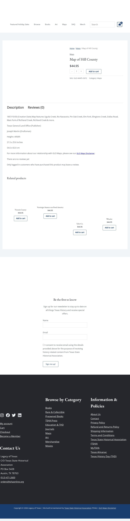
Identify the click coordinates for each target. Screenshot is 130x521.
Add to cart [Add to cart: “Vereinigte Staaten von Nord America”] (50, 217)
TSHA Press (51, 423)
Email (45, 334)
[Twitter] (14, 418)
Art (56, 24)
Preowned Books (54, 418)
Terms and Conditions (102, 437)
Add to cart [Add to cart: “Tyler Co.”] (80, 233)
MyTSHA (95, 450)
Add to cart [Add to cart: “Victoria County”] (21, 219)
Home (72, 48)
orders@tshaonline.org (13, 484)
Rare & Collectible (55, 414)
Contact (95, 420)
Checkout (5, 434)
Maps (63, 24)
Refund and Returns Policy (105, 429)
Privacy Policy (98, 425)
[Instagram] (2, 418)
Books (48, 24)
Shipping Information (102, 433)
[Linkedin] (20, 418)
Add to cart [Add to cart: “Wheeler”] (109, 228)
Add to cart (94, 71)
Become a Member (10, 438)
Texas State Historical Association (77, 510)
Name (45, 322)
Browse (39, 24)
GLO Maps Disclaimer (86, 153)
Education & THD (54, 427)
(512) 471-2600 (9, 479)
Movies (49, 448)
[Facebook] (8, 418)
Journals (49, 431)
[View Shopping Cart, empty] (115, 24)
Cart (2, 430)
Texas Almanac (99, 454)
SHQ (71, 24)
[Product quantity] (76, 71)
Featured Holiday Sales (23, 24)
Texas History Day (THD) (104, 458)
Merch (79, 24)
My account (6, 426)
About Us (96, 416)
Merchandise (52, 444)
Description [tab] (15, 107)
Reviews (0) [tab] (36, 107)
